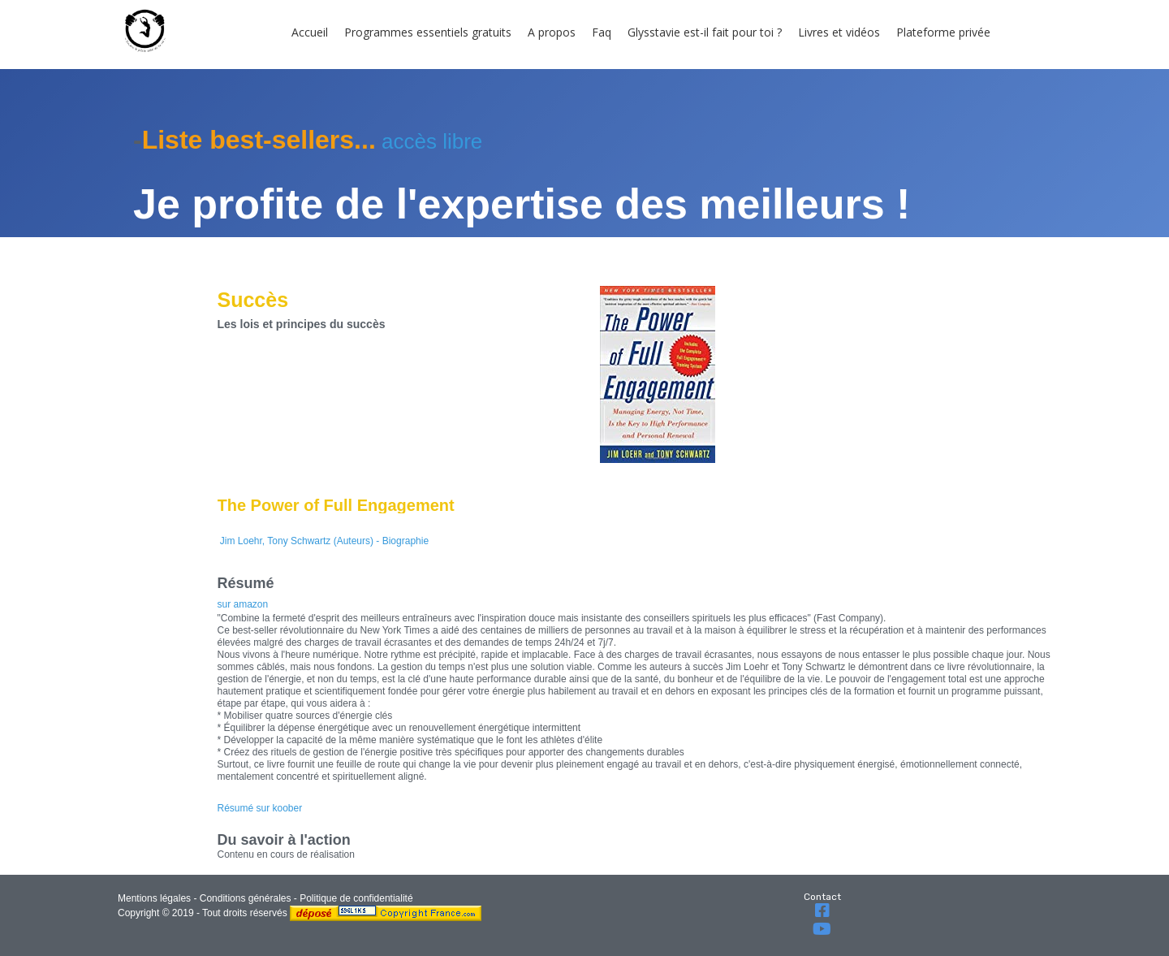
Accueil (309, 32)
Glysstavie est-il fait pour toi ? (705, 32)
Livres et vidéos (839, 32)
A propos (552, 32)
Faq (601, 32)
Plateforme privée (943, 32)
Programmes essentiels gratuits (427, 32)
